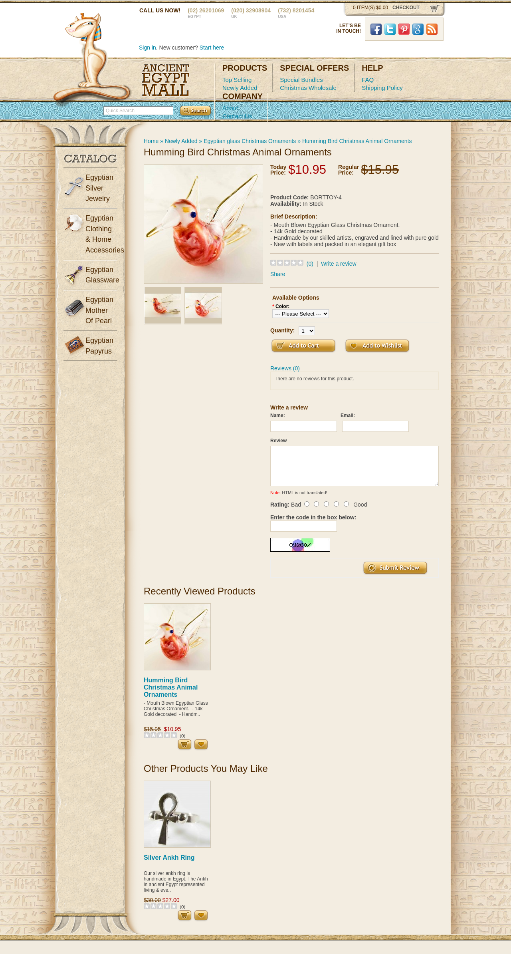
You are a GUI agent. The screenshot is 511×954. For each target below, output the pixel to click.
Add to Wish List (377, 346)
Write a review (338, 263)
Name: (277, 415)
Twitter (390, 29)
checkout (406, 7)
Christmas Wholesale (308, 87)
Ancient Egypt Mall (165, 80)
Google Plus (418, 29)
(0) (310, 263)
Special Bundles (301, 79)
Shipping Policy (382, 87)
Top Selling (237, 79)
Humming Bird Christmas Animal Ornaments (357, 141)
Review (278, 440)
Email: (348, 415)
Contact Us (237, 116)
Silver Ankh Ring (169, 857)
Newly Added (239, 87)
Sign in (147, 47)
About (230, 108)
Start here (212, 47)
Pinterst (404, 29)
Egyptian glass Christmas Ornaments (250, 141)
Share (277, 274)
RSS (432, 29)
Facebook (376, 29)
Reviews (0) (285, 368)
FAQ (368, 79)
